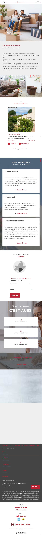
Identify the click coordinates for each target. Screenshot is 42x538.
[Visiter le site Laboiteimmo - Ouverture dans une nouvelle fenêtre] (21, 534)
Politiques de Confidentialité (18, 499)
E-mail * (4, 470)
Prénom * (5, 458)
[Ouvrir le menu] (38, 2)
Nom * (4, 451)
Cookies (21, 529)
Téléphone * (6, 464)
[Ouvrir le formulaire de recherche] (4, 2)
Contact (40, 160)
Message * (5, 476)
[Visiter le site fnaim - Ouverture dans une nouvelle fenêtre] (23, 519)
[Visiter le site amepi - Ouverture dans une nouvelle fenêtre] (19, 519)
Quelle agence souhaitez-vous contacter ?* (20, 445)
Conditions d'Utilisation (28, 499)
